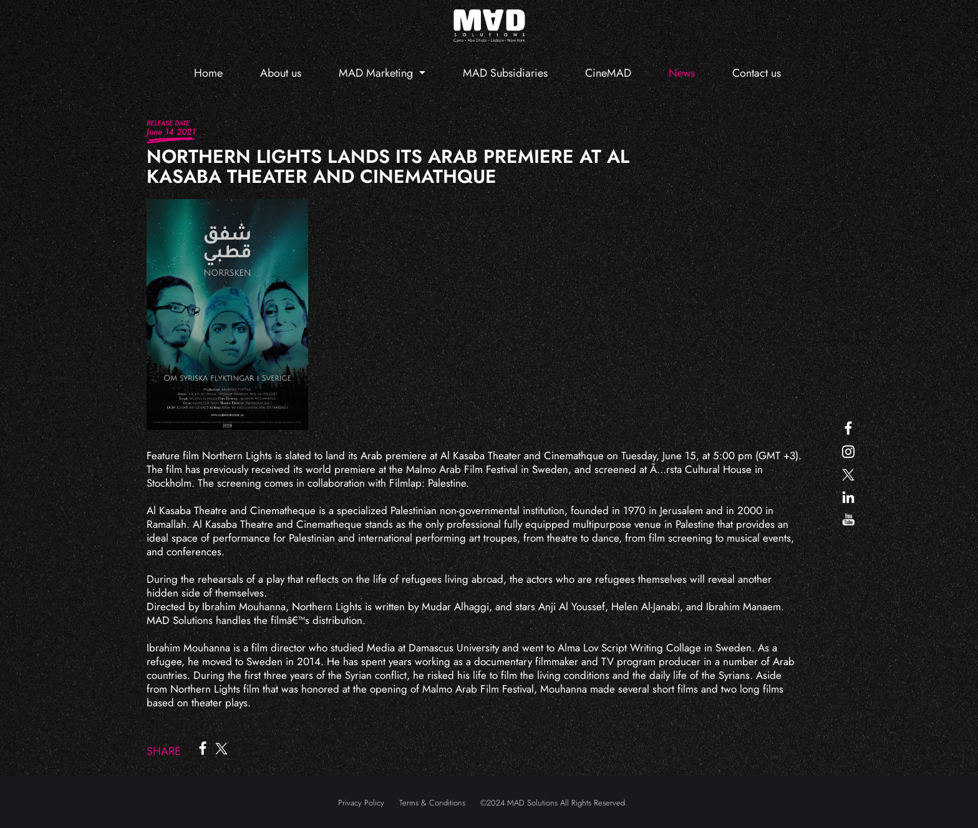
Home (208, 73)
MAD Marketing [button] (377, 73)
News (682, 73)
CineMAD (608, 73)
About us (280, 73)
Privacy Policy (361, 803)
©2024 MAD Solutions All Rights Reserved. (553, 803)
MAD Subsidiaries (505, 73)
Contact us (756, 73)
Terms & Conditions (432, 803)
